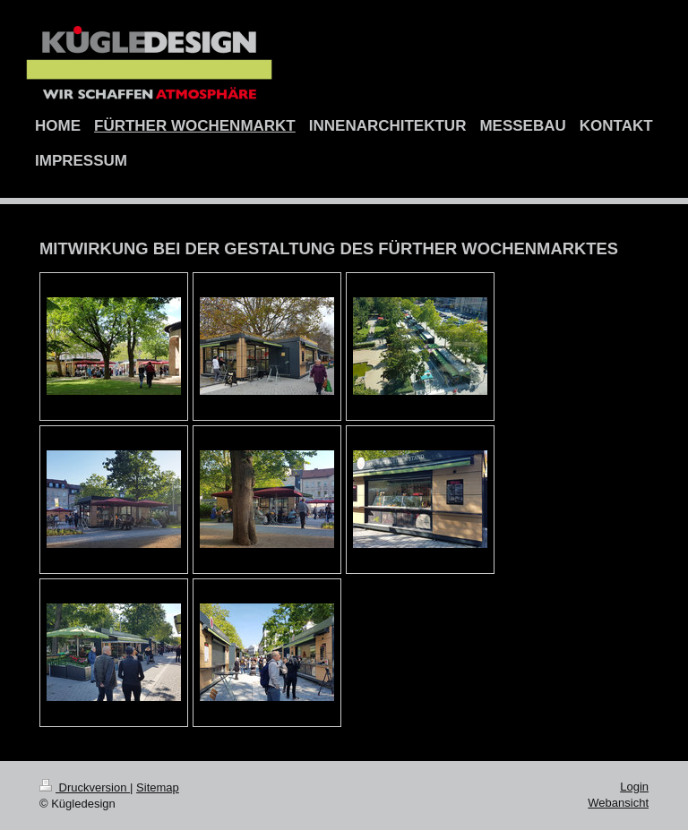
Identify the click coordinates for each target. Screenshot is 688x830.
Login (634, 786)
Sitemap (157, 787)
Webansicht (618, 802)
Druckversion (84, 787)
